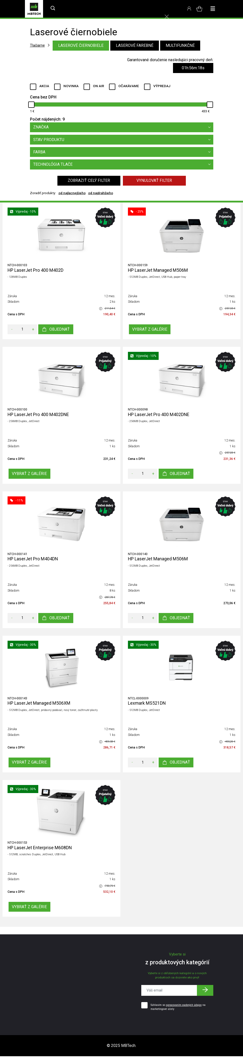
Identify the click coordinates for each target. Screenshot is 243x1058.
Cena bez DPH (43, 97)
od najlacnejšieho (72, 194)
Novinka (71, 86)
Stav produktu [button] (123, 140)
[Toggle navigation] (212, 9)
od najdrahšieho (100, 194)
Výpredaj (161, 86)
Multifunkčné (180, 45)
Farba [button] (123, 152)
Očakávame (128, 86)
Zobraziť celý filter (89, 181)
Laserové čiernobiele (80, 45)
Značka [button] (123, 127)
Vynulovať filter (154, 181)
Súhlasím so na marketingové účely (178, 1008)
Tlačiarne (37, 45)
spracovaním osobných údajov (184, 1006)
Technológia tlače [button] (123, 165)
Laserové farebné (134, 45)
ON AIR (98, 86)
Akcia (44, 86)
